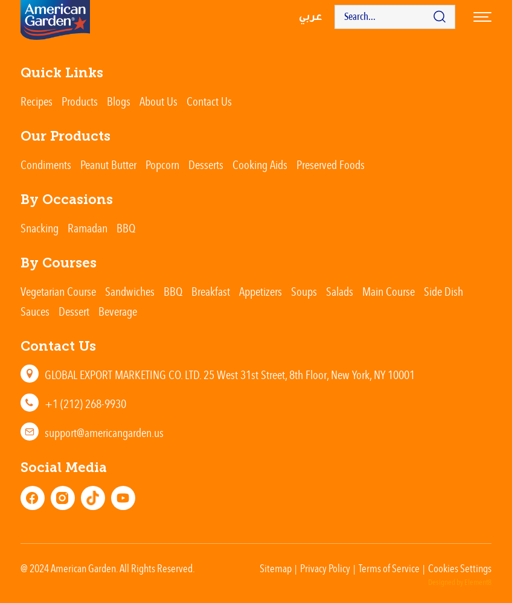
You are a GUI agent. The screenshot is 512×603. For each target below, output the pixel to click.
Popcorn (162, 164)
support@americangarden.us (104, 432)
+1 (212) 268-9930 (85, 403)
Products (80, 101)
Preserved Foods (330, 164)
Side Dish (443, 291)
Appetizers (260, 291)
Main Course (388, 291)
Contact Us (209, 101)
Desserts (205, 164)
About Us (158, 101)
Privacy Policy (325, 568)
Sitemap (276, 568)
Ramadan (87, 228)
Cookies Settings (459, 568)
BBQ (126, 228)
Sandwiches (130, 291)
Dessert (74, 311)
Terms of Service (389, 568)
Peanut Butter (108, 164)
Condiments (46, 164)
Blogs (118, 101)
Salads (339, 291)
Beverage (117, 311)
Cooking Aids (259, 164)
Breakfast (210, 291)
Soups (304, 291)
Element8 (477, 582)
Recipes (37, 101)
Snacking (40, 228)
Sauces (35, 311)
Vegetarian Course (58, 291)
